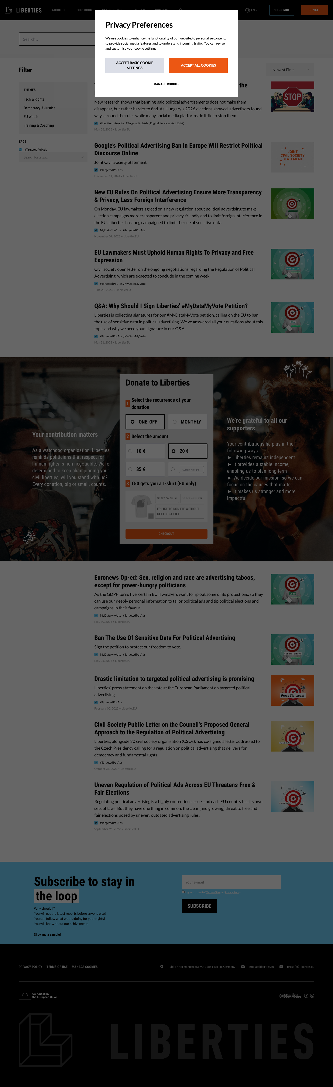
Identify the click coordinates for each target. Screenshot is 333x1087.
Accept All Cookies (198, 65)
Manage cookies (166, 84)
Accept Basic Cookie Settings (134, 65)
